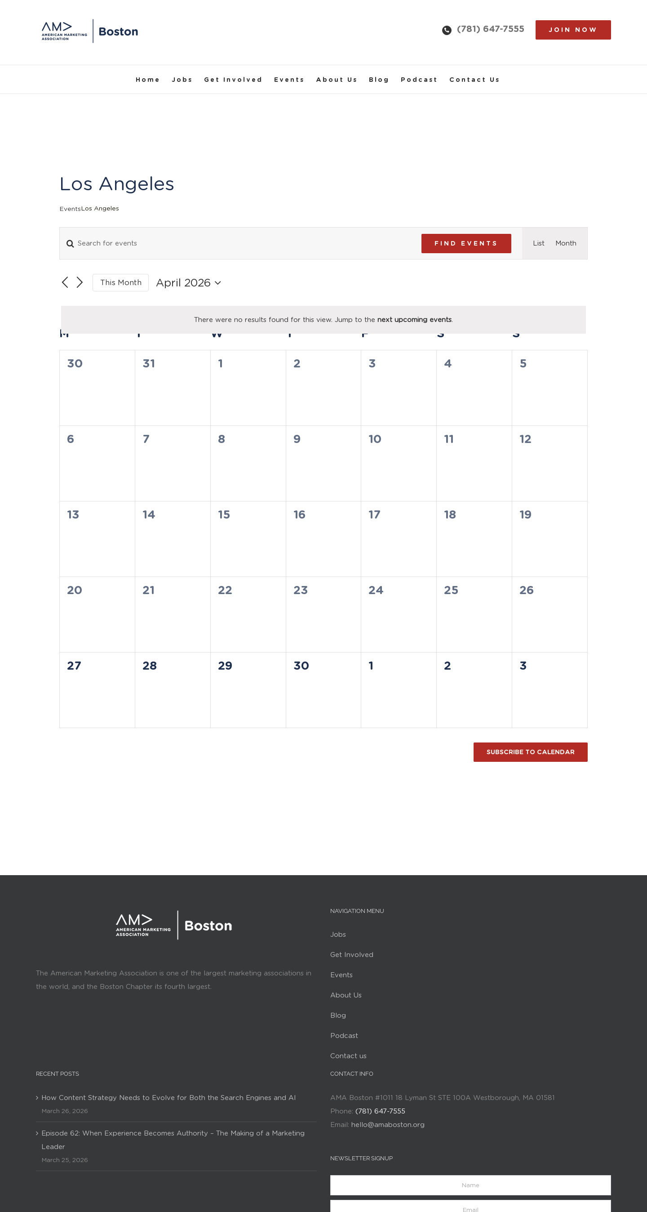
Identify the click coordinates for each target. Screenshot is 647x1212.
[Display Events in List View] (539, 243)
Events (70, 208)
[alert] (323, 320)
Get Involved (351, 955)
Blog (338, 1015)
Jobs (338, 934)
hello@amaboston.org (388, 1125)
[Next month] (80, 282)
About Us (346, 995)
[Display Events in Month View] (565, 243)
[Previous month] (64, 282)
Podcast (344, 1036)
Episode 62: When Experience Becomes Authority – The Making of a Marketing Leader (173, 1140)
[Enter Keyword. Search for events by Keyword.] (235, 243)
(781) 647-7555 (490, 28)
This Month (121, 282)
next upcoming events (414, 320)
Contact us (348, 1056)
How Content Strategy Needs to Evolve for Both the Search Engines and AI (168, 1098)
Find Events (466, 243)
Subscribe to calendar (531, 752)
